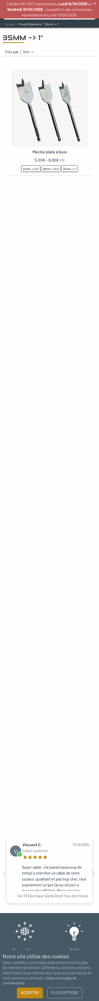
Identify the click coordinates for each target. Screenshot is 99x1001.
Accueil (10, 24)
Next (93, 873)
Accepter (30, 992)
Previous (5, 873)
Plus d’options (64, 992)
